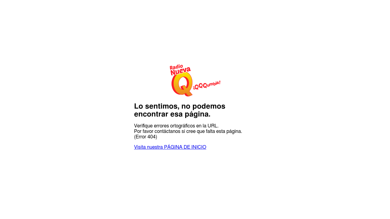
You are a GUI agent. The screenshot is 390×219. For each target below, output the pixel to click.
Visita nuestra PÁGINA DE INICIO (170, 147)
